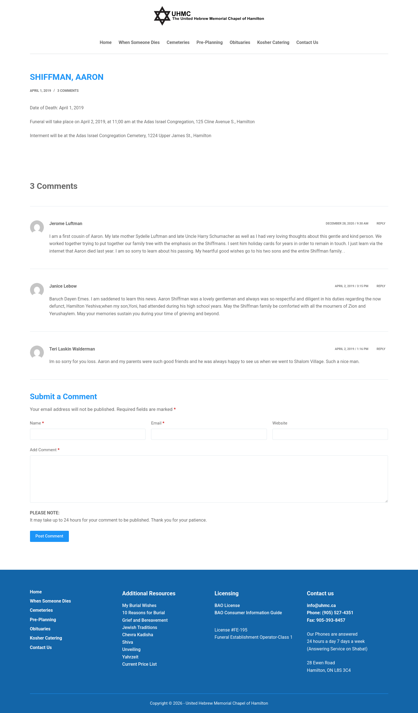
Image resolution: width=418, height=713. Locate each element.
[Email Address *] (209, 346)
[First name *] (209, 367)
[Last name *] (209, 388)
